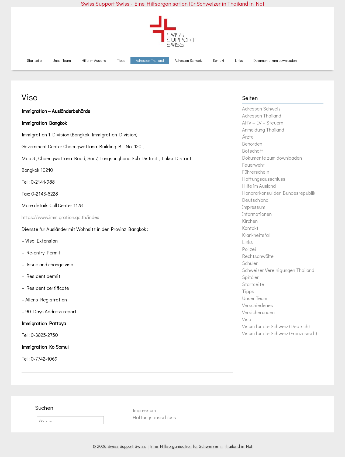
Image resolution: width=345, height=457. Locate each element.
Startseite (34, 60)
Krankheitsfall (256, 234)
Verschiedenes (257, 305)
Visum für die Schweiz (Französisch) (279, 333)
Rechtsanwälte (258, 256)
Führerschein (255, 171)
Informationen (257, 213)
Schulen (250, 263)
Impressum (253, 206)
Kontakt (218, 60)
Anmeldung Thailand (263, 129)
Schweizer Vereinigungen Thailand (278, 270)
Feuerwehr (253, 164)
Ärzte (248, 136)
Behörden (252, 143)
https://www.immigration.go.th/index (60, 217)
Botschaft (252, 150)
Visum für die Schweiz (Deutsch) (276, 326)
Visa (30, 96)
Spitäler (250, 277)
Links (239, 60)
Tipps (121, 60)
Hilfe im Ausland (94, 60)
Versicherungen (258, 312)
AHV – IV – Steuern (262, 122)
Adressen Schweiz (188, 60)
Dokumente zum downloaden (275, 60)
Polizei (249, 249)
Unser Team (62, 60)
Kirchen (250, 220)
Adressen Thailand (150, 60)
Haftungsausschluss (263, 178)
